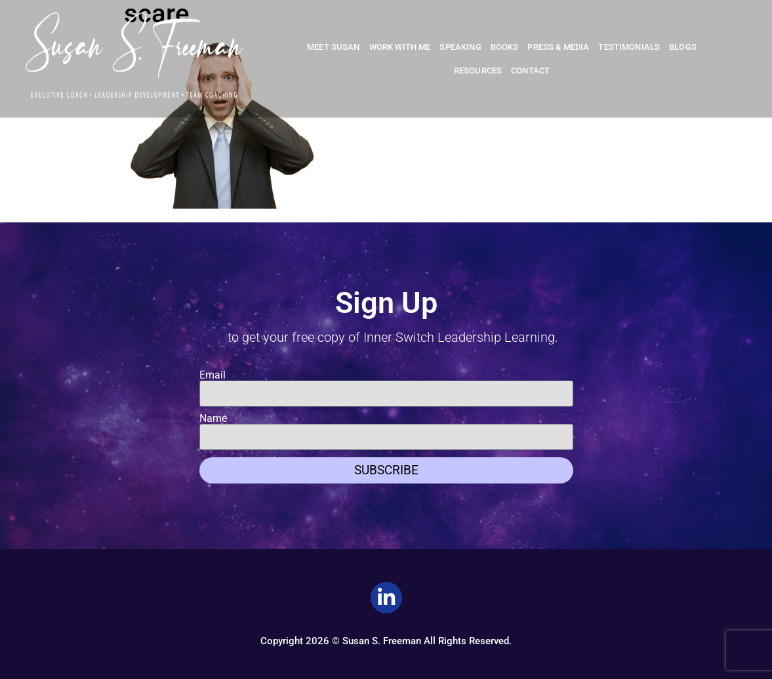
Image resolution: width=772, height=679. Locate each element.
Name (213, 418)
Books (505, 47)
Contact (530, 70)
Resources (478, 70)
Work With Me (400, 47)
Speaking (460, 47)
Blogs (683, 47)
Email (212, 375)
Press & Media (558, 47)
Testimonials (629, 47)
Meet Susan (333, 47)
